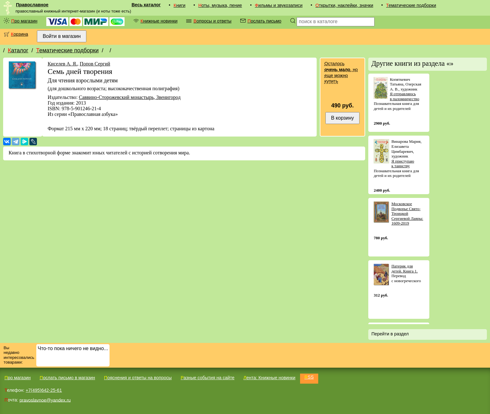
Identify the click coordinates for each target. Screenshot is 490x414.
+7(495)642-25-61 (44, 390)
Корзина (19, 34)
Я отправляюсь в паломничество (404, 96)
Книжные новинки (158, 20)
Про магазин (24, 20)
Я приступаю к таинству (402, 163)
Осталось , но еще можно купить (341, 72)
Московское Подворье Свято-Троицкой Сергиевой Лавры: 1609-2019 (407, 213)
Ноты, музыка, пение (220, 5)
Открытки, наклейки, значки (344, 5)
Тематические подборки (411, 5)
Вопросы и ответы (212, 20)
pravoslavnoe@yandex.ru (44, 399)
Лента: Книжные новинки (269, 377)
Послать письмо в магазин (67, 377)
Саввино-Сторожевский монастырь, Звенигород (130, 97)
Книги (180, 5)
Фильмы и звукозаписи (279, 5)
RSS (309, 377)
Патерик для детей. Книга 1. (404, 268)
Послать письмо (264, 20)
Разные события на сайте (207, 377)
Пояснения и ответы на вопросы (138, 377)
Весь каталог (146, 4)
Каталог (18, 50)
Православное (32, 4)
